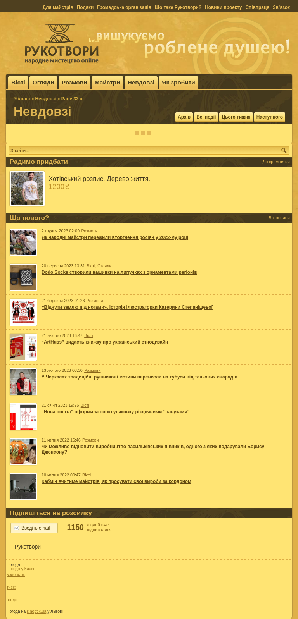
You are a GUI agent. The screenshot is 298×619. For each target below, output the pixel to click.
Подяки (85, 7)
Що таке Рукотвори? (178, 7)
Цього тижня (236, 117)
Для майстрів (58, 7)
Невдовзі (141, 82)
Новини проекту (223, 7)
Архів (184, 117)
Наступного (269, 117)
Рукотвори (28, 546)
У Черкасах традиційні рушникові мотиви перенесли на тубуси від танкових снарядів (139, 377)
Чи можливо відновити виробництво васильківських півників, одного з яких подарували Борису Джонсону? (153, 449)
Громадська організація (124, 7)
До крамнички (276, 161)
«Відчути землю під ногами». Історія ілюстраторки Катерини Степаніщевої (127, 307)
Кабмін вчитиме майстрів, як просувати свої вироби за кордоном (116, 481)
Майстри (107, 82)
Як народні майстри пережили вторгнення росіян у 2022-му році (115, 237)
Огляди (43, 82)
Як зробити (178, 82)
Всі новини (279, 217)
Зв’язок (281, 7)
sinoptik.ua (36, 611)
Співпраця (257, 7)
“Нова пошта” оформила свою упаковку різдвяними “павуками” (116, 411)
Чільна (22, 98)
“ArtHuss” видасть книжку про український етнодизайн (105, 342)
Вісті (18, 82)
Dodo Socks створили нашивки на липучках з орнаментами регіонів (119, 272)
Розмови (74, 82)
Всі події (206, 117)
